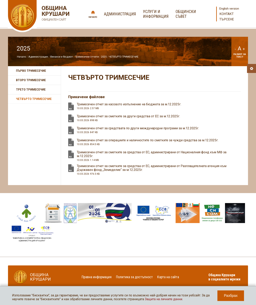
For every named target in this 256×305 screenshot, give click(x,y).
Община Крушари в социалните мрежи (224, 277)
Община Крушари (55, 14)
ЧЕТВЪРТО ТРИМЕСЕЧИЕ (123, 56)
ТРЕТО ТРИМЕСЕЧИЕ (31, 89)
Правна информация (97, 277)
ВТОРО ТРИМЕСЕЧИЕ (31, 80)
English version (229, 8)
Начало (93, 17)
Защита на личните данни (163, 299)
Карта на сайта (168, 277)
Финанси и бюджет (61, 56)
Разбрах (231, 296)
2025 (104, 56)
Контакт (226, 14)
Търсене (226, 19)
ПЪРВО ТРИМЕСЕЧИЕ (31, 70)
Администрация (38, 56)
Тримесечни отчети (87, 56)
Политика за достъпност (134, 277)
